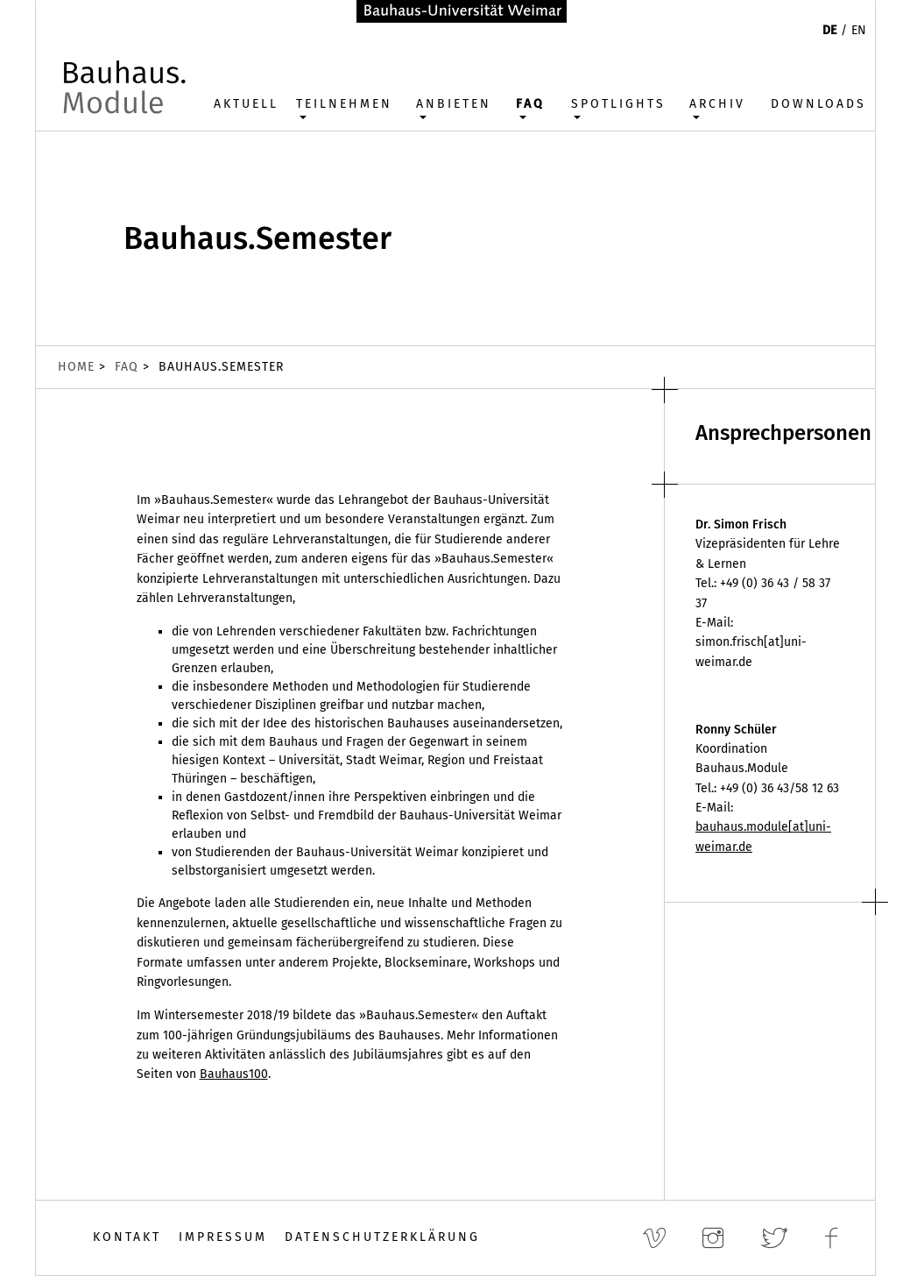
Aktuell (246, 103)
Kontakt (127, 1237)
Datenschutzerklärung (382, 1237)
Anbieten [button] (453, 103)
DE (829, 30)
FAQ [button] (530, 103)
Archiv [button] (717, 103)
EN (858, 30)
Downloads (818, 103)
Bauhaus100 (234, 1074)
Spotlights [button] (618, 103)
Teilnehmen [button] (344, 103)
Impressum (223, 1237)
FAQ (126, 366)
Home (76, 366)
